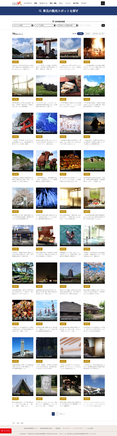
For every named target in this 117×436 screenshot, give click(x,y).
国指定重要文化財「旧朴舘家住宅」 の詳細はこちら (70, 301)
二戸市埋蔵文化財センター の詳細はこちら (94, 338)
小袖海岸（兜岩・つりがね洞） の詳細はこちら (22, 151)
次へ (62, 414)
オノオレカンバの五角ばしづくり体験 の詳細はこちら (70, 338)
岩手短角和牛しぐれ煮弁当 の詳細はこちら (46, 226)
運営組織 (57, 428)
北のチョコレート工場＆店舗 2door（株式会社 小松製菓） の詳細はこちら (70, 40)
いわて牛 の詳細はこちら (43, 76)
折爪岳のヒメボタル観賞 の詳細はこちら (46, 338)
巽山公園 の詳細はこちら (91, 263)
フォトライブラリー (78, 428)
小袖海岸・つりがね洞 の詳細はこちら (94, 114)
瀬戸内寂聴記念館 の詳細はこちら (93, 188)
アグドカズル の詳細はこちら (68, 375)
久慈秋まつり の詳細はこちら (20, 300)
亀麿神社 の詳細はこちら (19, 113)
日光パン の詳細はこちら (67, 76)
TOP (13, 423)
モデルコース (43, 3)
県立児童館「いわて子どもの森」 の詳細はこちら (22, 376)
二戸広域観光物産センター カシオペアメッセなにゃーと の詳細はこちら (22, 339)
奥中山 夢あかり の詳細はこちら (70, 151)
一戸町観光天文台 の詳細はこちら (46, 263)
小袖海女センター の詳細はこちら (70, 225)
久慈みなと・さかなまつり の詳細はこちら (46, 301)
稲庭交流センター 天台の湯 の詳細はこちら (94, 226)
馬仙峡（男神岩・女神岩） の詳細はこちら (94, 76)
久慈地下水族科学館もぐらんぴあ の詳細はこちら (46, 114)
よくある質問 (89, 428)
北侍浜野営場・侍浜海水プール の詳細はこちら (22, 264)
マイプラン (5, 431)
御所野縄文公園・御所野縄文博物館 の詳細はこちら (94, 151)
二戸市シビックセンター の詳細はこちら (46, 376)
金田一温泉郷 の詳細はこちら (20, 76)
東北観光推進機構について (31, 428)
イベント (68, 3)
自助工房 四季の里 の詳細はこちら (94, 300)
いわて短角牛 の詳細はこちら (44, 151)
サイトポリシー (67, 428)
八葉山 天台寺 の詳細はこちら (21, 225)
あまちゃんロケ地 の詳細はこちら (22, 38)
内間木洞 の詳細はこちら (43, 188)
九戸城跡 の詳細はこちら (19, 188)
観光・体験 (53, 3)
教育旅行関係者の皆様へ (46, 428)
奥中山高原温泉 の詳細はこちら (69, 188)
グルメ (61, 3)
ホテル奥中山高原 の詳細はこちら (93, 375)
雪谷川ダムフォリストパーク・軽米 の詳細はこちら (70, 264)
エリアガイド (28, 3)
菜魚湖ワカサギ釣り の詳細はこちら (70, 113)
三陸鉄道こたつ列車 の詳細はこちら (46, 38)
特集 (35, 3)
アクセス (83, 3)
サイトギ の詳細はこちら (91, 38)
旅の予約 (75, 3)
